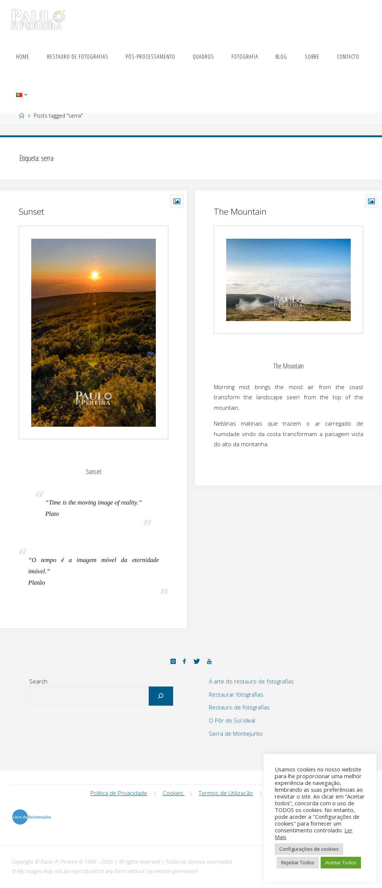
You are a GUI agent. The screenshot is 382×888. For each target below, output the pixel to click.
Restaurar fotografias (236, 694)
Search (38, 681)
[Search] (161, 696)
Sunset (31, 211)
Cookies (174, 793)
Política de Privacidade (118, 793)
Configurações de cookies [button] (309, 849)
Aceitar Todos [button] (340, 862)
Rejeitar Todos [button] (297, 862)
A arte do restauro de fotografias (251, 681)
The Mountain (240, 211)
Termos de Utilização (226, 793)
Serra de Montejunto (236, 733)
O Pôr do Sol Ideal (232, 720)
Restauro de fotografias (239, 707)
